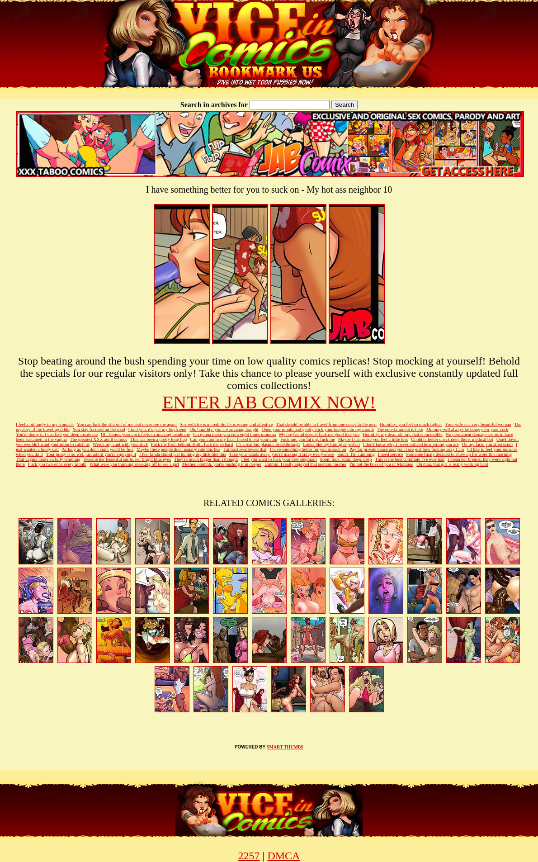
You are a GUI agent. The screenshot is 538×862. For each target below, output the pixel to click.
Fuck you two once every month (57, 464)
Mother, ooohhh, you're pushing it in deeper (221, 464)
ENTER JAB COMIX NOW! (269, 402)
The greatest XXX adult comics (98, 439)
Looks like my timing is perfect (331, 444)
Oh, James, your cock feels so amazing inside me (145, 434)
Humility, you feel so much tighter (411, 424)
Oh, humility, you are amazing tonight (223, 429)
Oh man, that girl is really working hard (452, 464)
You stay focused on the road (99, 429)
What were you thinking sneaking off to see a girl (134, 464)
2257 (249, 856)
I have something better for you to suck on (307, 449)
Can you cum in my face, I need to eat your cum (234, 439)
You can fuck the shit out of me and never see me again (127, 424)
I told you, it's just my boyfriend (157, 429)
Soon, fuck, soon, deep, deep (346, 459)
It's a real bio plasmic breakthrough (268, 444)
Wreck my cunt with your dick (120, 444)
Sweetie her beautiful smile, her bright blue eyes (127, 459)
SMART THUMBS (285, 746)
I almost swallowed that (244, 449)
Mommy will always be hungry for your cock (467, 429)
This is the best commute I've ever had (409, 459)
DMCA (283, 856)
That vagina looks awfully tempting (48, 459)
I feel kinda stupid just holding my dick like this (182, 454)
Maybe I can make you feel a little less (373, 439)
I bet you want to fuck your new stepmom (278, 459)
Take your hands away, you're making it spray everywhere (281, 454)
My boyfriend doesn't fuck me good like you (319, 434)
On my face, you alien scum (487, 444)
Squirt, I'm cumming (356, 454)
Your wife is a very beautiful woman (478, 424)
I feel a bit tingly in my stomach (45, 424)
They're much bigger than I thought (206, 459)
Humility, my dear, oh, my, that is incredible (402, 434)
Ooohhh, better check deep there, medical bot (452, 439)
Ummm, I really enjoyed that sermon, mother (305, 464)
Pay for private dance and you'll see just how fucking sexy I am (406, 449)
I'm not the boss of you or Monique (381, 464)
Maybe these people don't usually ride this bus (178, 449)
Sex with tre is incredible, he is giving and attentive (226, 424)
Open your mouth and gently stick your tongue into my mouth (318, 429)
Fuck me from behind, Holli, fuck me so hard (192, 444)
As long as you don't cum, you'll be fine (97, 449)
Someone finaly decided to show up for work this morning (459, 454)
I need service (390, 454)
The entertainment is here (400, 429)
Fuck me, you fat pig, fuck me (307, 439)
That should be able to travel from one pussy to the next (326, 424)
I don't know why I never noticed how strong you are (411, 444)
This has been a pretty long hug (158, 439)
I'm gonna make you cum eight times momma (234, 434)
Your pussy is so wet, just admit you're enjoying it (91, 454)
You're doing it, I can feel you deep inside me (57, 434)
